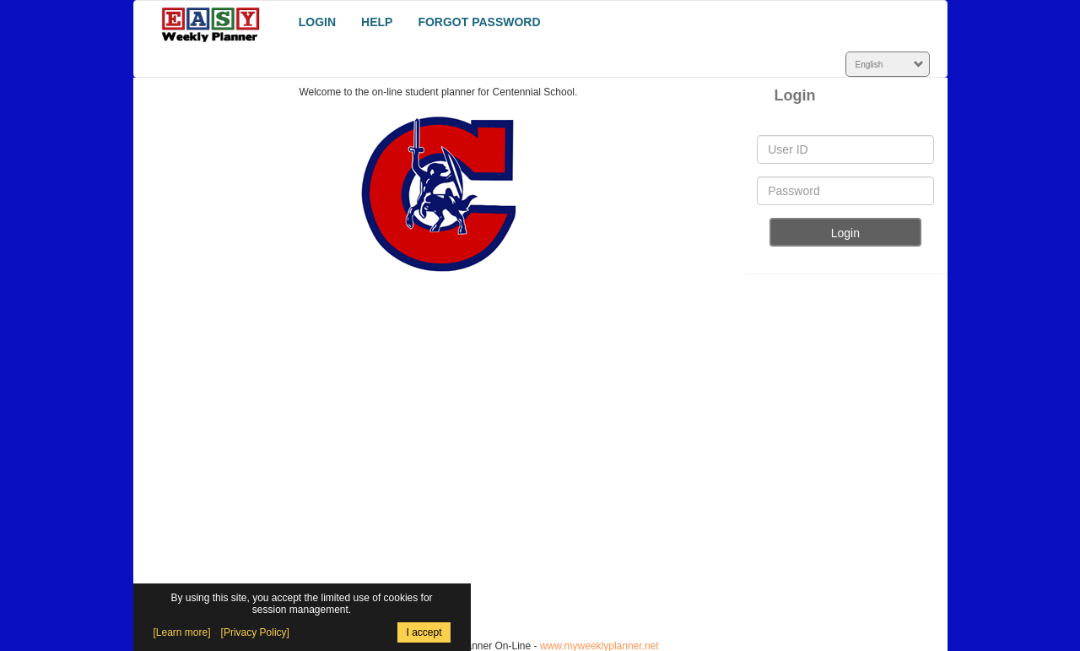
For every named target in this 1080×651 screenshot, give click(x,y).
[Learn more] (182, 632)
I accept (423, 632)
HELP (376, 22)
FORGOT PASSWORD (479, 22)
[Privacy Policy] (255, 632)
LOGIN (317, 22)
